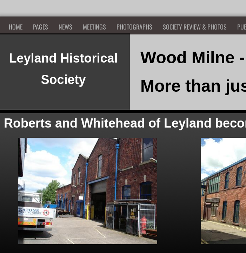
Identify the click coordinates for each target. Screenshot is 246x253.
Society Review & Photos (195, 26)
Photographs (134, 26)
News (65, 26)
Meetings (94, 26)
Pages (40, 26)
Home (15, 26)
